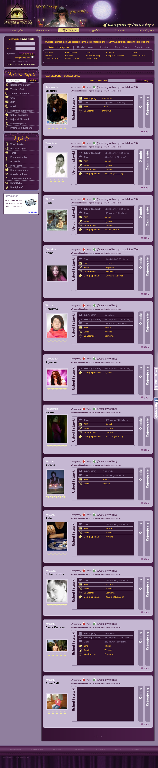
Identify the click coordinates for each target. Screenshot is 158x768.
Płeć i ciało (16, 165)
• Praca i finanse (72, 58)
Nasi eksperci (79, 749)
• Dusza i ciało (91, 58)
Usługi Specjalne (19, 115)
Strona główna (15, 749)
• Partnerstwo (71, 53)
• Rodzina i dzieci (52, 58)
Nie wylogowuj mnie (22, 58)
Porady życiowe (18, 174)
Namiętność (16, 187)
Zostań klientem (36, 749)
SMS (12, 102)
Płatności (118, 749)
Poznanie (15, 161)
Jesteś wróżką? (58, 749)
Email (13, 106)
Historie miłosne (19, 170)
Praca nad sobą (18, 157)
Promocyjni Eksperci (21, 128)
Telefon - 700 (17, 89)
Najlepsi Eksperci (19, 119)
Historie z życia (18, 148)
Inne (148, 47)
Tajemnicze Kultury (20, 178)
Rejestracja (11, 54)
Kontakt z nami (137, 749)
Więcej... (145, 131)
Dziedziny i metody (20, 85)
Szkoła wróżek (99, 749)
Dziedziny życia (58, 47)
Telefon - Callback (19, 93)
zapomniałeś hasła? (21, 61)
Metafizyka (16, 183)
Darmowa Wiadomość (22, 110)
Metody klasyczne (85, 47)
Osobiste (139, 47)
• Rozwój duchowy (92, 55)
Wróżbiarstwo (17, 144)
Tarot (13, 153)
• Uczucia (49, 53)
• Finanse (69, 55)
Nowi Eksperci (18, 123)
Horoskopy (104, 47)
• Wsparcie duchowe (115, 55)
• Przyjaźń (89, 53)
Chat (12, 98)
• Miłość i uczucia (138, 55)
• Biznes (48, 55)
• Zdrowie (110, 53)
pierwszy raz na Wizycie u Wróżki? (21, 64)
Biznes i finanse (122, 47)
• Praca (134, 53)
